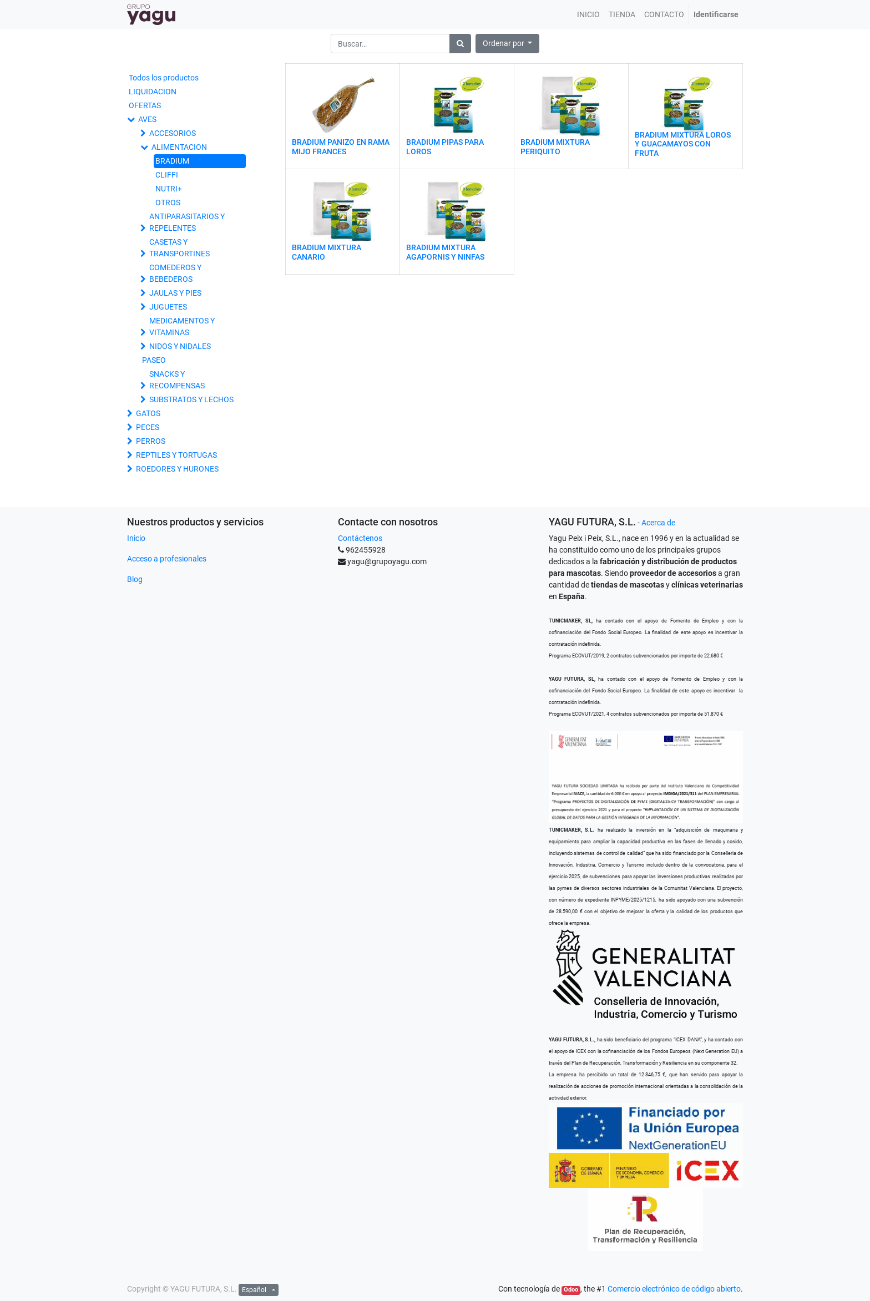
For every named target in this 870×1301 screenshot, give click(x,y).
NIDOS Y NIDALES (180, 346)
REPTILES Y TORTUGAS (176, 454)
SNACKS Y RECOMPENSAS (177, 379)
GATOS (148, 413)
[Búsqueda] (460, 43)
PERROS (150, 441)
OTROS (167, 202)
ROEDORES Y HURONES (177, 468)
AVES (147, 119)
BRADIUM (172, 160)
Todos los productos (164, 77)
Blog (135, 579)
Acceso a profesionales (166, 558)
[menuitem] (588, 14)
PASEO (154, 360)
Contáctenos (360, 538)
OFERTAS (145, 105)
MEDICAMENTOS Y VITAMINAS (182, 326)
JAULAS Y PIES (175, 292)
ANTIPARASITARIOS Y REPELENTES (187, 222)
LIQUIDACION (152, 91)
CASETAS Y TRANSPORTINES (179, 247)
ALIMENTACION (179, 147)
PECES (147, 427)
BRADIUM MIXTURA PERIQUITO (555, 147)
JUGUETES (168, 306)
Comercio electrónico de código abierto (674, 1288)
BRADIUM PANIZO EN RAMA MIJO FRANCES (341, 147)
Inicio (136, 538)
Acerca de (658, 522)
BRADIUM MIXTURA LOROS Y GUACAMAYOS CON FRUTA (683, 144)
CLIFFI (166, 174)
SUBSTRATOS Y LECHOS (191, 399)
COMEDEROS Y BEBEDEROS (175, 273)
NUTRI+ (168, 188)
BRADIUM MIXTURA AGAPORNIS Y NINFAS (445, 252)
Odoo (571, 1289)
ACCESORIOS (172, 133)
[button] (508, 43)
